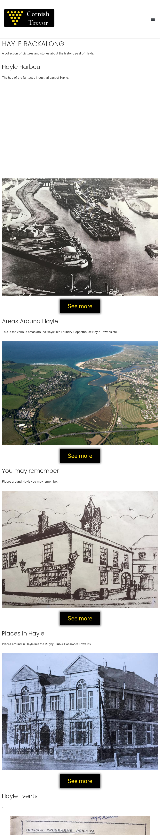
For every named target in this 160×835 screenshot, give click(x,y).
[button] (153, 19)
